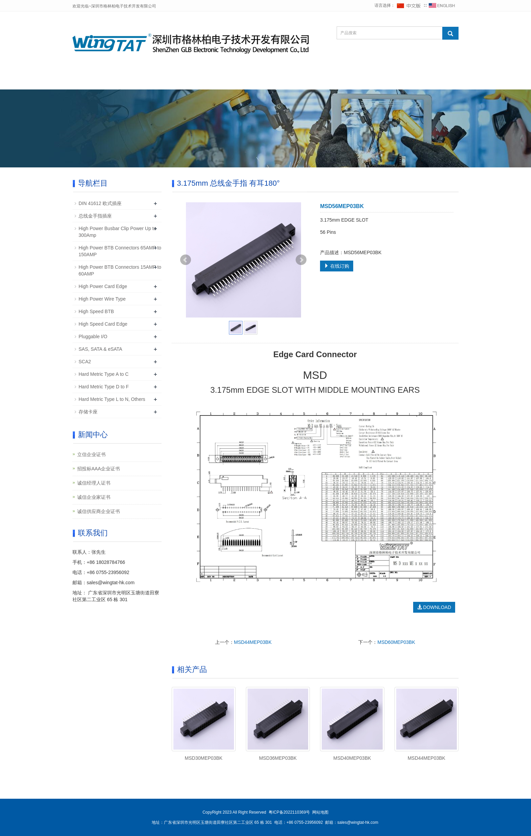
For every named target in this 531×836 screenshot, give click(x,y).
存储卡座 (88, 411)
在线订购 (336, 266)
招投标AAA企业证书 (98, 468)
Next (301, 259)
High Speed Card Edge (103, 324)
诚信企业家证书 (93, 497)
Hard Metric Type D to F (104, 386)
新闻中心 (177, 81)
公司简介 (135, 81)
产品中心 (219, 81)
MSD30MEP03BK (203, 758)
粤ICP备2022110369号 (289, 812)
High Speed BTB (96, 311)
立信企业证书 (91, 454)
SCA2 (85, 361)
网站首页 (93, 81)
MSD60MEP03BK (396, 642)
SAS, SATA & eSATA (100, 349)
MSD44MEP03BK (253, 642)
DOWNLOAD (434, 607)
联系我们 (387, 81)
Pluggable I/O (93, 336)
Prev (185, 259)
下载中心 (261, 81)
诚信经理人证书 (93, 483)
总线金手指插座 (95, 216)
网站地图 (320, 812)
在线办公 (429, 81)
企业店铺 (345, 81)
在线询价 (303, 81)
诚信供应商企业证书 (98, 511)
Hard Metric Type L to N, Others (112, 399)
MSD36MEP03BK (278, 758)
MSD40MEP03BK (352, 758)
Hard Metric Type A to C (104, 374)
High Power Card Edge (103, 286)
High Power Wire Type (102, 299)
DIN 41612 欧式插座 (100, 203)
